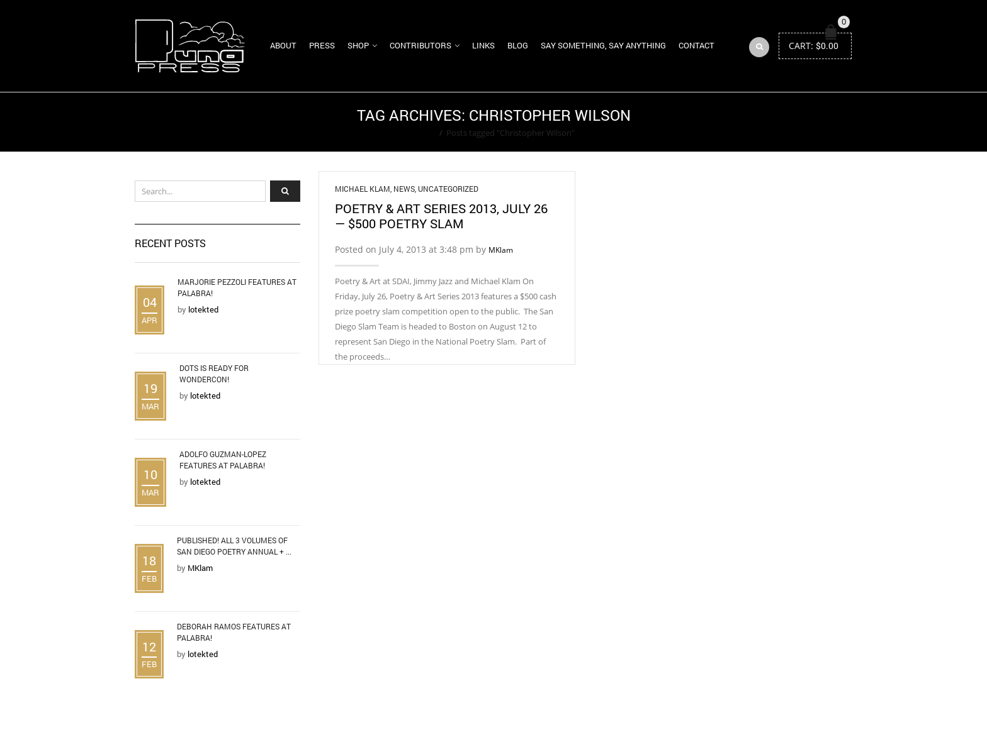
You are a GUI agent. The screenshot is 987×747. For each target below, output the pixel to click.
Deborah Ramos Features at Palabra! (234, 632)
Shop (358, 45)
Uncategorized (448, 189)
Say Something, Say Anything (603, 45)
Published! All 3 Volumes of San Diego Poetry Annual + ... (234, 545)
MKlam (500, 250)
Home (424, 132)
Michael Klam (362, 189)
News (404, 189)
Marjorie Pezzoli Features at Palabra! (237, 287)
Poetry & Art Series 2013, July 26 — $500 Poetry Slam (441, 215)
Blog (517, 45)
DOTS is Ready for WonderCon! (214, 373)
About (283, 45)
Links (483, 45)
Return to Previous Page (804, 122)
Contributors (420, 45)
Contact (696, 45)
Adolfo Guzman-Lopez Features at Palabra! (222, 459)
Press (322, 45)
